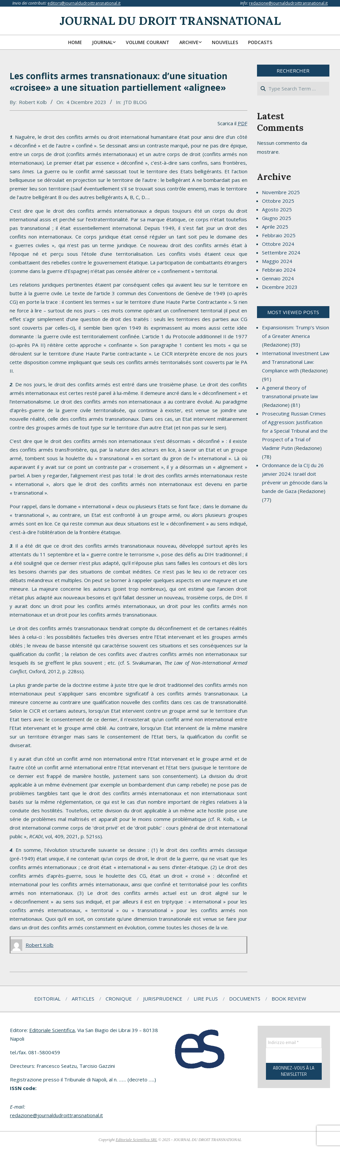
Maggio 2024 (277, 261)
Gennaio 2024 (278, 278)
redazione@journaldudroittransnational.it (288, 3)
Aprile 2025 (275, 226)
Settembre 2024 (281, 252)
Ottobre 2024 (278, 244)
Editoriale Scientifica (52, 1030)
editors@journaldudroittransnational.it (84, 3)
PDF (242, 123)
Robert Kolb (33, 102)
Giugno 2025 (276, 218)
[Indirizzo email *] (294, 1042)
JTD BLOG (135, 102)
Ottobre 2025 (278, 200)
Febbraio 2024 (279, 269)
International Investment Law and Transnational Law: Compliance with (295, 362)
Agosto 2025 (277, 209)
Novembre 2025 (281, 192)
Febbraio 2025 (279, 235)
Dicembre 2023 (280, 287)
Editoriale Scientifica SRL (136, 1139)
